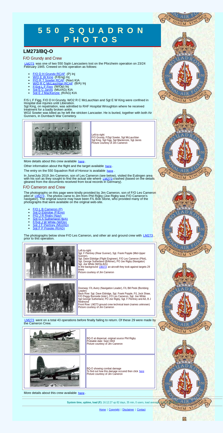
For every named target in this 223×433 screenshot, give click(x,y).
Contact (141, 409)
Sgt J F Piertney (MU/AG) (51, 225)
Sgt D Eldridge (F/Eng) (49, 212)
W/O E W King (43, 77)
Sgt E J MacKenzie (47, 93)
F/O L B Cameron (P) (48, 209)
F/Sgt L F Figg (43, 86)
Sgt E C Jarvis (43, 90)
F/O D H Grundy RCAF (49, 74)
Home (102, 409)
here (81, 161)
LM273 (29, 63)
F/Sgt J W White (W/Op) (50, 222)
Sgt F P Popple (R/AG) (49, 228)
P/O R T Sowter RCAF (49, 80)
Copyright (114, 409)
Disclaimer (128, 409)
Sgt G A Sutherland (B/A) (50, 218)
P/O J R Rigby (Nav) (47, 215)
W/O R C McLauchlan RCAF (53, 83)
